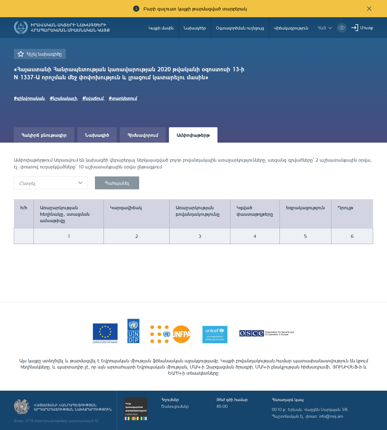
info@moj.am (331, 416)
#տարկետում (123, 98)
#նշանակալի (63, 98)
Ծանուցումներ (175, 406)
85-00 (222, 406)
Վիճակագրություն (291, 27)
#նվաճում (93, 98)
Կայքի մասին (161, 27)
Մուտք (366, 27)
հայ (322, 27)
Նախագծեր (195, 27)
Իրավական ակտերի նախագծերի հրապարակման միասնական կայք (70, 27)
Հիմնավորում (142, 135)
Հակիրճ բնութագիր (44, 135)
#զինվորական (29, 98)
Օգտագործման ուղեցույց (240, 27)
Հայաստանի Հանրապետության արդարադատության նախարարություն (73, 407)
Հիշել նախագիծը (44, 54)
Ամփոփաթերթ (193, 135)
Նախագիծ (97, 135)
